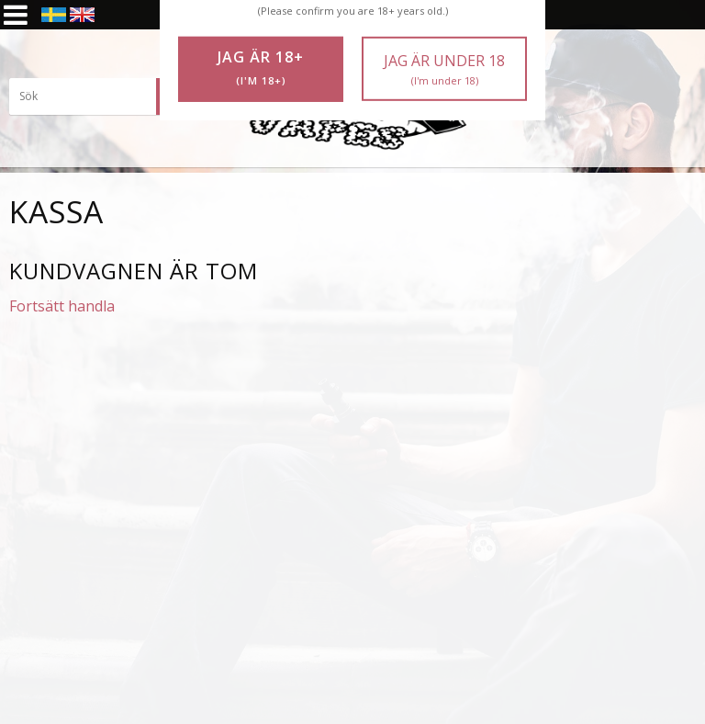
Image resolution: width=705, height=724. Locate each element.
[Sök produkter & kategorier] (101, 96)
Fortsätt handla (62, 306)
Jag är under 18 (444, 69)
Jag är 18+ (260, 68)
